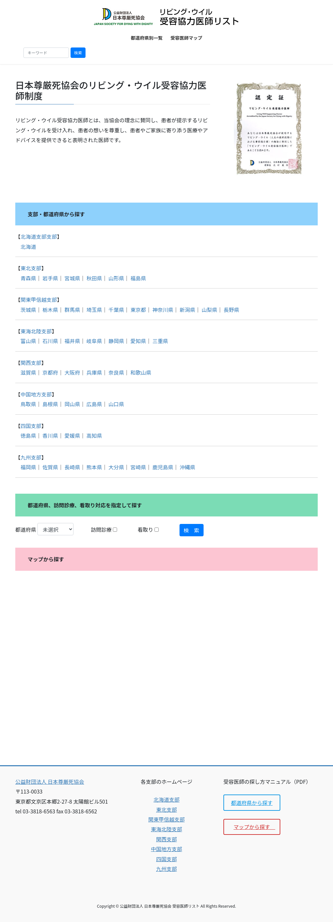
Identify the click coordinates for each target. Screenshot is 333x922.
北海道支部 (166, 799)
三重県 (160, 341)
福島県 (138, 278)
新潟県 (187, 310)
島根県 (50, 404)
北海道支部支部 (38, 236)
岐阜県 (94, 341)
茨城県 (28, 310)
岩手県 (50, 278)
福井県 (72, 341)
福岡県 (28, 467)
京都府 (50, 372)
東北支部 (30, 268)
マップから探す (254, 827)
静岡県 (116, 341)
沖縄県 (187, 467)
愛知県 (138, 341)
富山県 (28, 341)
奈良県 (116, 372)
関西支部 (30, 363)
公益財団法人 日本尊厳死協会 (49, 781)
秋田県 (94, 278)
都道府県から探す (252, 803)
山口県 (116, 404)
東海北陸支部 (36, 331)
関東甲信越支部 (38, 299)
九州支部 (30, 457)
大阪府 (72, 372)
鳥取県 (28, 404)
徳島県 (28, 435)
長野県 (231, 310)
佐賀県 (50, 467)
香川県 (50, 435)
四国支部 (30, 426)
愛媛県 (72, 435)
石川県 (50, 341)
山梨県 (209, 310)
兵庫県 (94, 372)
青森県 (28, 278)
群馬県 (72, 310)
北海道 (28, 246)
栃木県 (50, 310)
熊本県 (94, 467)
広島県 (94, 404)
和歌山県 (140, 372)
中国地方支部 (36, 394)
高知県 (94, 435)
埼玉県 (94, 310)
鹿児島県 (163, 467)
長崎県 (72, 467)
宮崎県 (138, 467)
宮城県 (72, 278)
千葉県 (116, 310)
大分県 (116, 467)
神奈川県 (163, 310)
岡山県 (72, 404)
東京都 (138, 310)
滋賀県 (28, 372)
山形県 (116, 278)
